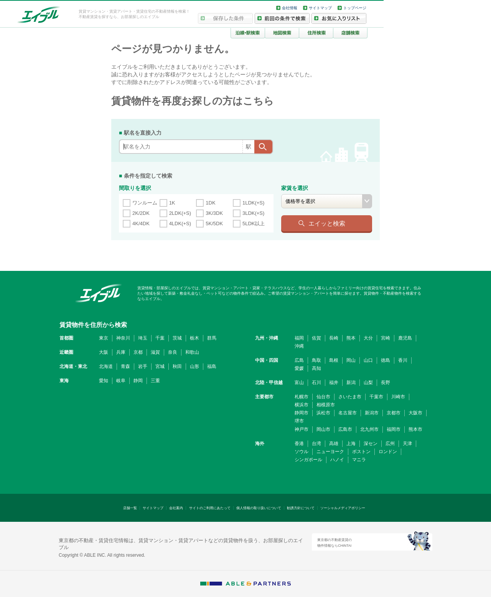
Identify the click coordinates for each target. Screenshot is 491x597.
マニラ (359, 459)
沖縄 (299, 346)
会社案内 (176, 508)
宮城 (160, 366)
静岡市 (301, 413)
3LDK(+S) (253, 213)
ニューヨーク (330, 451)
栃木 (194, 338)
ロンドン (388, 451)
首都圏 (66, 338)
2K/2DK (141, 213)
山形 (194, 366)
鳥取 (316, 360)
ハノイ (337, 459)
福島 (211, 366)
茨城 (177, 338)
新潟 (351, 382)
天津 (407, 443)
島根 (333, 360)
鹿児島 (405, 338)
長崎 (333, 338)
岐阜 (120, 380)
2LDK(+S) (180, 213)
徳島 (385, 360)
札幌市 (301, 396)
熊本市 (415, 429)
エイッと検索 (326, 223)
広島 (299, 360)
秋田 (177, 366)
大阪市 (415, 413)
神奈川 (123, 338)
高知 (316, 368)
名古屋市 (347, 413)
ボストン (361, 451)
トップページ (354, 8)
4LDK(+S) (180, 223)
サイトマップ (320, 8)
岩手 (142, 366)
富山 (299, 382)
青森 (125, 366)
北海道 (106, 366)
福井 (333, 382)
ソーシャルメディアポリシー (342, 508)
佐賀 (316, 338)
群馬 (211, 338)
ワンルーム (144, 203)
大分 (368, 338)
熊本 (351, 338)
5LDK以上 (253, 223)
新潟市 (372, 413)
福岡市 (393, 429)
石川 (316, 382)
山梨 (368, 382)
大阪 (103, 352)
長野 (385, 382)
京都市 (393, 413)
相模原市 (325, 404)
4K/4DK (141, 223)
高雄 (333, 443)
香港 (299, 443)
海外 (259, 443)
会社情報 (289, 8)
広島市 (345, 429)
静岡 (138, 380)
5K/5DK (214, 223)
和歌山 (192, 352)
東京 (103, 338)
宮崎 (385, 338)
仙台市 (323, 396)
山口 (368, 360)
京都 (138, 352)
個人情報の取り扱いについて (258, 508)
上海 (351, 443)
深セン (370, 443)
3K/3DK (214, 213)
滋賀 (155, 352)
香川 (402, 360)
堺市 (299, 421)
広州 (390, 443)
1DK (210, 203)
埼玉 (142, 338)
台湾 (316, 443)
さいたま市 (349, 396)
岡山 (351, 360)
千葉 (160, 338)
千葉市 (376, 396)
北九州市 (369, 429)
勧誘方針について (301, 508)
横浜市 (301, 404)
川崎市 (398, 396)
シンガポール (308, 459)
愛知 (103, 380)
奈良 (172, 352)
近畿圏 (66, 352)
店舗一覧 (130, 508)
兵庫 (120, 352)
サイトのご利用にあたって (210, 508)
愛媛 (299, 368)
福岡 (299, 338)
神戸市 (301, 429)
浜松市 (323, 413)
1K (172, 203)
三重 (155, 380)
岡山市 (323, 429)
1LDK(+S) (253, 203)
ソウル (301, 451)
